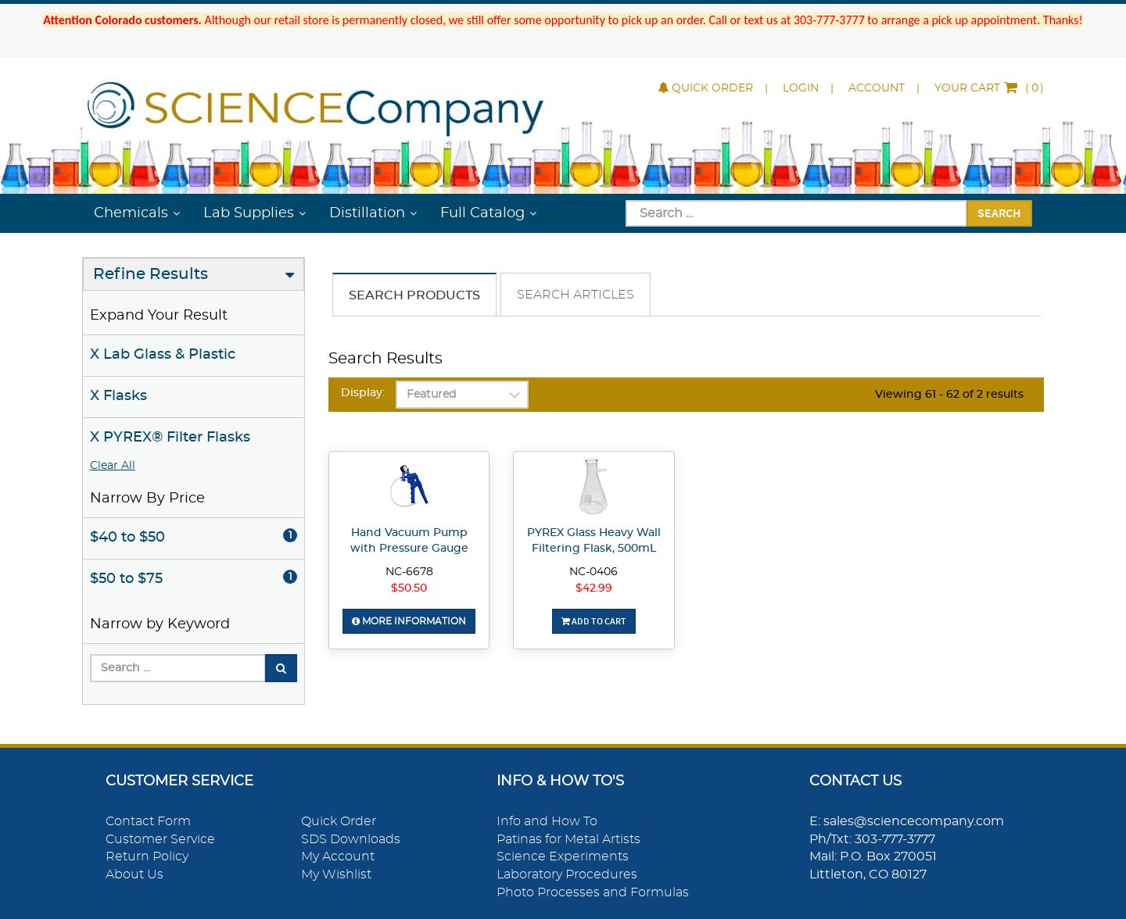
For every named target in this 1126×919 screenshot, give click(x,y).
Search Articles (575, 294)
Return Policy (147, 856)
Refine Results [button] (150, 274)
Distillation (367, 213)
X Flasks (118, 396)
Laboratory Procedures (567, 874)
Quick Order (705, 88)
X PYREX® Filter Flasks (170, 438)
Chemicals (131, 213)
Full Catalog (482, 213)
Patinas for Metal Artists (568, 839)
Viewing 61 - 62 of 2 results (949, 394)
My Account (338, 856)
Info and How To (547, 821)
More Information (409, 621)
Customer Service (160, 839)
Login (801, 88)
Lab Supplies (248, 213)
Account (876, 88)
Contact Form (148, 821)
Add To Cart (593, 621)
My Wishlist (336, 874)
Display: (363, 393)
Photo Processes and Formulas (593, 892)
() (989, 88)
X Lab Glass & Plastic (162, 355)
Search (999, 212)
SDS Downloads (350, 839)
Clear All (112, 465)
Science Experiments (563, 856)
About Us (134, 874)
